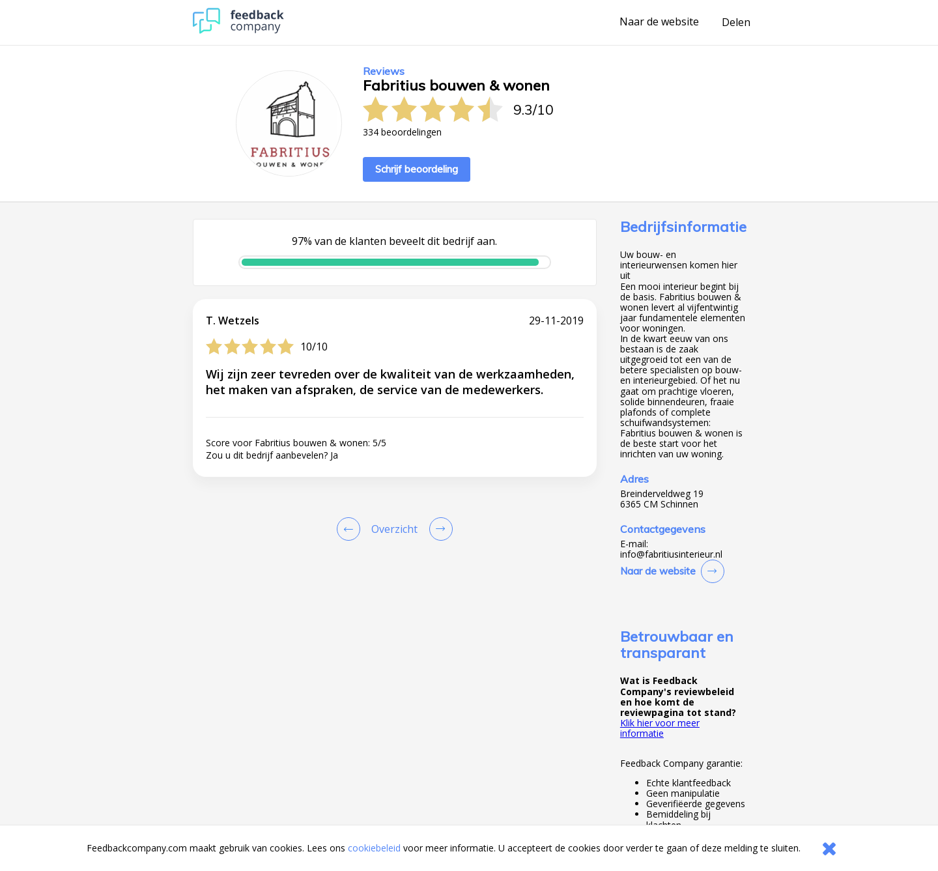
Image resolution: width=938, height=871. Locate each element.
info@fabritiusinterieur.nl (671, 554)
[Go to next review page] (438, 529)
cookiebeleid (374, 848)
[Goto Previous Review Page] (351, 529)
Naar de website (659, 22)
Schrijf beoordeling (416, 169)
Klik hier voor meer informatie (660, 728)
